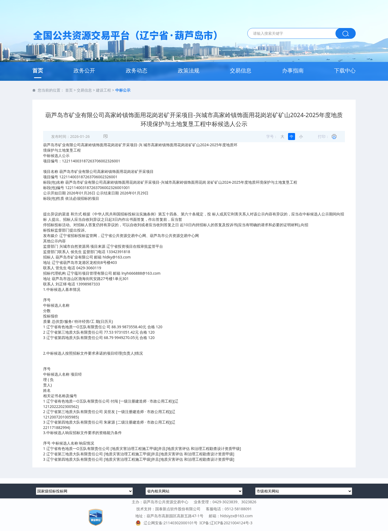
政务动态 (136, 70)
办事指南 (293, 70)
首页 (37, 70)
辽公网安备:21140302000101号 (167, 522)
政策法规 (188, 70)
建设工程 (103, 90)
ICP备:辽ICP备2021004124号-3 (225, 522)
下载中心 (345, 70)
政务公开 (84, 70)
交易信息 (240, 70)
